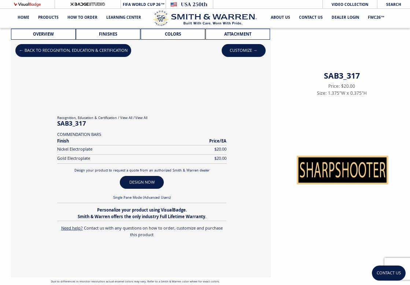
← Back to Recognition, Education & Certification (73, 51)
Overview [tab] (43, 34)
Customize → (244, 51)
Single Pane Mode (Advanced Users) (142, 198)
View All (126, 118)
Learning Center (123, 18)
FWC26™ (376, 18)
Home (23, 18)
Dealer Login (345, 18)
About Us (280, 18)
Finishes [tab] (108, 34)
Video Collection (350, 5)
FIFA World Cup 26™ (143, 5)
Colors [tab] (173, 34)
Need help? (72, 229)
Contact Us (311, 18)
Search (393, 5)
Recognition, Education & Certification (87, 118)
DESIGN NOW (142, 183)
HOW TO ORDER (82, 18)
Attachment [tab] (237, 34)
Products (48, 18)
